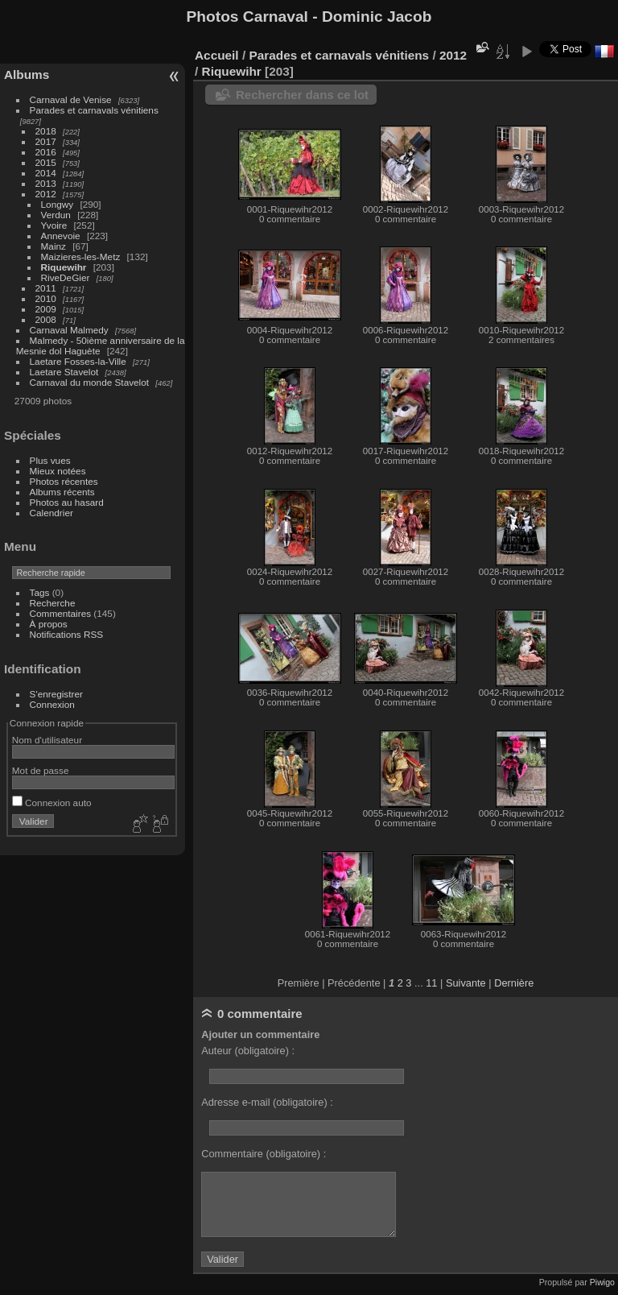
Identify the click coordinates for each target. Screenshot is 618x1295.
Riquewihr (64, 267)
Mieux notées (58, 470)
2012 (45, 193)
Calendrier (51, 512)
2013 (45, 183)
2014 (45, 173)
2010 (45, 298)
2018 (45, 131)
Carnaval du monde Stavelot (89, 382)
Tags (40, 592)
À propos (49, 624)
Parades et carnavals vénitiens (94, 110)
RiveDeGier (65, 277)
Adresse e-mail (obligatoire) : (267, 1102)
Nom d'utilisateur (47, 739)
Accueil (217, 55)
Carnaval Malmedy (69, 330)
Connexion (52, 704)
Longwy (57, 204)
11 (431, 983)
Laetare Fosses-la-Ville (78, 361)
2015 (45, 162)
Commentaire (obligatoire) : (263, 1154)
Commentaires (61, 613)
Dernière (514, 983)
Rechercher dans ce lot (302, 94)
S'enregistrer (56, 694)
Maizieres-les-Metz (81, 256)
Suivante (466, 983)
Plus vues (50, 460)
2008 (45, 319)
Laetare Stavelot (64, 371)
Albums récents (62, 491)
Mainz (53, 246)
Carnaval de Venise (71, 99)
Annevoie (60, 235)
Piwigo (602, 1282)
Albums (26, 74)
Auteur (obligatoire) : (248, 1051)
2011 (45, 288)
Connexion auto (52, 802)
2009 (45, 309)
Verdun (56, 214)
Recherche (53, 603)
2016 (45, 152)
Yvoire (54, 225)
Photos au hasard (67, 502)
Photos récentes (64, 481)
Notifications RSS (67, 634)
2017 (45, 141)
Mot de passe (40, 770)
